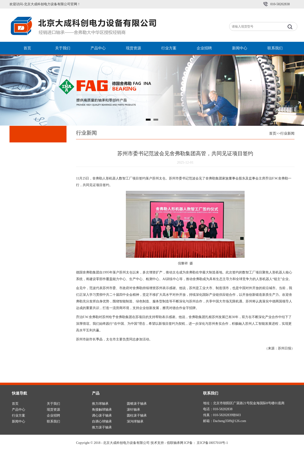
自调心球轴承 (102, 421)
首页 (27, 48)
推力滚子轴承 (102, 427)
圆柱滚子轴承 (137, 415)
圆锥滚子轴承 (137, 403)
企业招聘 (204, 48)
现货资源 (133, 48)
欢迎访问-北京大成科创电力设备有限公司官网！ (45, 4)
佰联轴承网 (175, 443)
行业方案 (168, 48)
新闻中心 (239, 48)
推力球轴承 (100, 403)
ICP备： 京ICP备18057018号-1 (206, 443)
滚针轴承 (133, 409)
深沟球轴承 (135, 421)
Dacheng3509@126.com (229, 421)
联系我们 (275, 48)
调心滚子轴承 (102, 415)
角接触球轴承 (102, 409)
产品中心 (98, 48)
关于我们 (62, 48)
